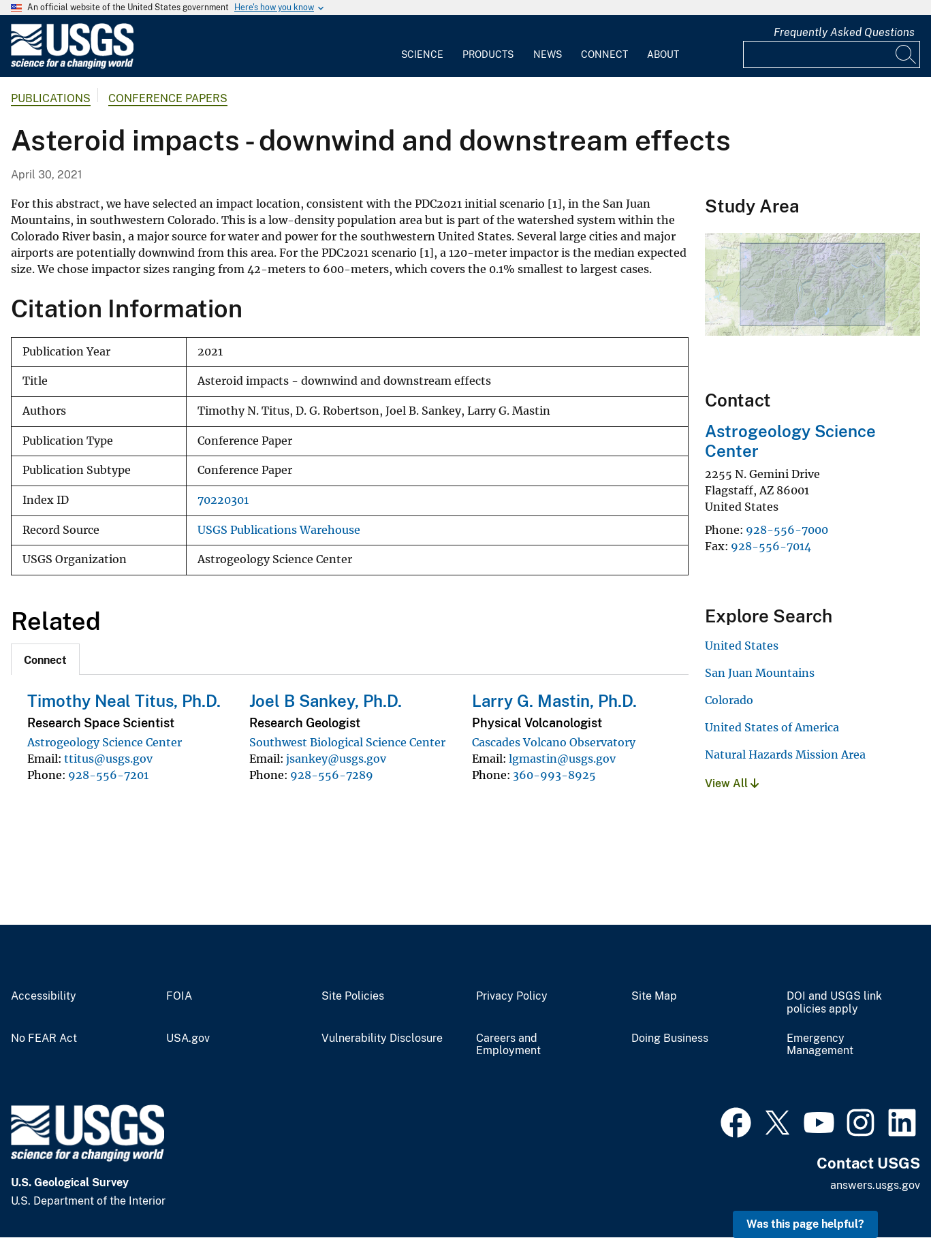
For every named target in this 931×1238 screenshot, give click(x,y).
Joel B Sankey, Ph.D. (325, 700)
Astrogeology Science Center (104, 742)
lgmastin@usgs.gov (562, 758)
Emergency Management (820, 1045)
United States (741, 645)
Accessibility (43, 996)
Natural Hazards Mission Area (785, 754)
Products (488, 54)
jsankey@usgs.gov (336, 758)
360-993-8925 (554, 775)
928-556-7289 (331, 775)
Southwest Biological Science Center (347, 742)
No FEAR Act (44, 1038)
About (663, 54)
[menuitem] (422, 46)
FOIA (179, 996)
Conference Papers (167, 98)
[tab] (45, 659)
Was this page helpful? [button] (805, 1224)
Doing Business (669, 1038)
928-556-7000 (787, 530)
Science (422, 54)
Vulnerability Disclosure (382, 1038)
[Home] (72, 65)
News (547, 54)
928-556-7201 (108, 775)
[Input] (831, 54)
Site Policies (352, 996)
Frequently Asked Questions (844, 32)
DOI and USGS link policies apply (834, 1002)
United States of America (772, 727)
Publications (51, 98)
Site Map (654, 996)
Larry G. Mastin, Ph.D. (554, 700)
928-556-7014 (771, 546)
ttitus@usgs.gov (108, 758)
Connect (604, 54)
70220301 (223, 500)
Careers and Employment (508, 1045)
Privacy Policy (512, 996)
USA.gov (188, 1038)
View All (732, 783)
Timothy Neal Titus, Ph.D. (124, 700)
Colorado (729, 700)
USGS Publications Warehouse (279, 530)
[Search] (906, 54)
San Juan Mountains (760, 673)
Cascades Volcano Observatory (553, 742)
